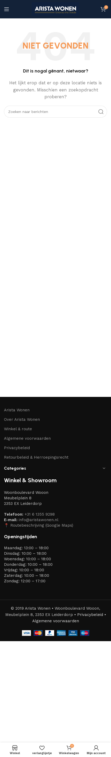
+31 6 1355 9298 (40, 514)
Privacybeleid (17, 447)
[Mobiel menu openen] (6, 9)
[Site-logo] (55, 9)
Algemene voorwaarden (27, 438)
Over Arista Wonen (22, 419)
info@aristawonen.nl (38, 519)
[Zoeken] (55, 112)
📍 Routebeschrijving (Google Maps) (38, 525)
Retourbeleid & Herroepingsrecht (36, 457)
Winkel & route (18, 429)
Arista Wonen (17, 410)
